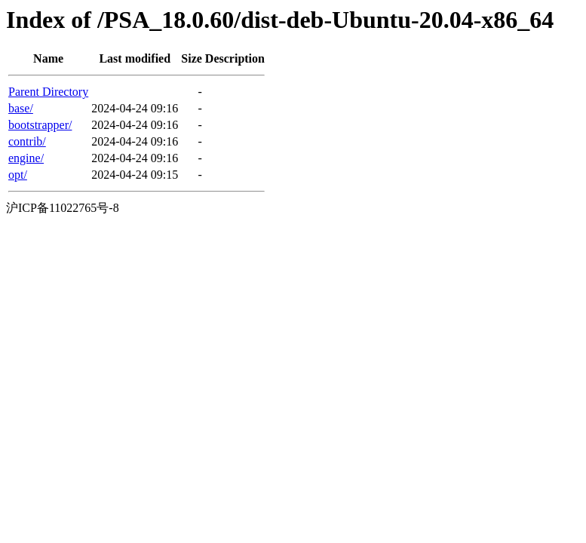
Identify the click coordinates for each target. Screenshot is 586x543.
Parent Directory (48, 91)
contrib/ (27, 141)
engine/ (26, 158)
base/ (20, 108)
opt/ (17, 174)
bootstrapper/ (40, 124)
